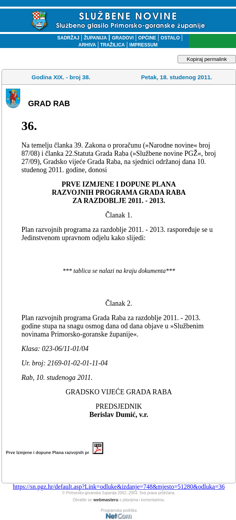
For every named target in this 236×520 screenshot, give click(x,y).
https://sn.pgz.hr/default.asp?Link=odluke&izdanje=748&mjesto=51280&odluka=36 (119, 486)
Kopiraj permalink (207, 59)
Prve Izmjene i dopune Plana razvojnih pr (54, 452)
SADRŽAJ (66, 38)
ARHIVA (87, 45)
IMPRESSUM (143, 45)
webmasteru (105, 499)
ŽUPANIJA (95, 38)
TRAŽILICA (112, 45)
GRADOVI (123, 38)
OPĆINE (147, 38)
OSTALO (170, 38)
